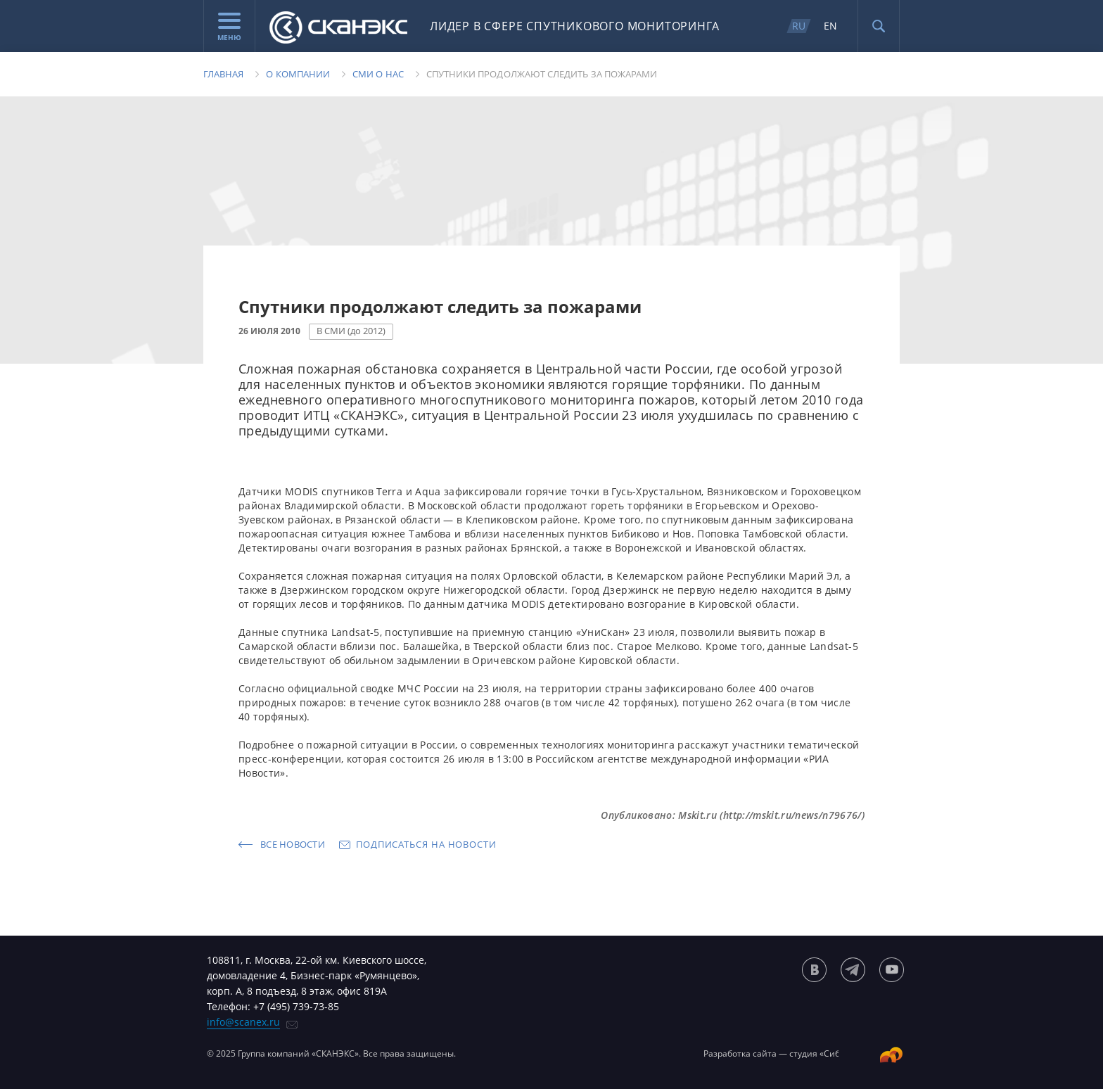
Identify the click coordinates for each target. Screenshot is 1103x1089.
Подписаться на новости (426, 844)
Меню (229, 27)
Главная (223, 74)
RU (798, 25)
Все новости (292, 844)
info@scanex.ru (243, 1021)
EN (830, 25)
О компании (298, 74)
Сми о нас (378, 74)
